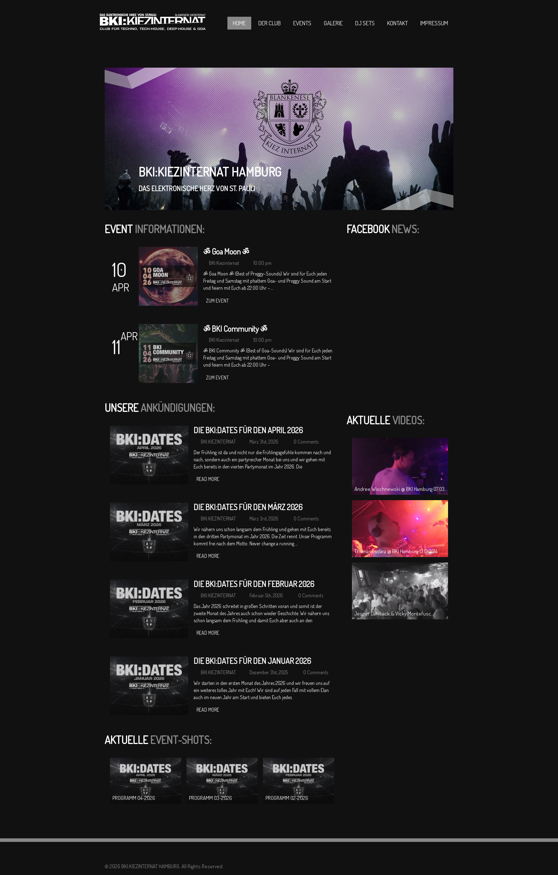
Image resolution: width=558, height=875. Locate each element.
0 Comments (306, 442)
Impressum (434, 23)
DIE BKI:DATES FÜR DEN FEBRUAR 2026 (254, 584)
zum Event (217, 301)
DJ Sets (365, 23)
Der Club (269, 23)
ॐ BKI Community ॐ (235, 329)
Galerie (333, 23)
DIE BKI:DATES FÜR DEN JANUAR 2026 (252, 661)
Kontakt (397, 23)
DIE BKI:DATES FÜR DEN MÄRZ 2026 (248, 507)
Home (239, 23)
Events (302, 23)
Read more (207, 479)
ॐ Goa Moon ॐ (226, 251)
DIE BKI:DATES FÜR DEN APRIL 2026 (248, 430)
